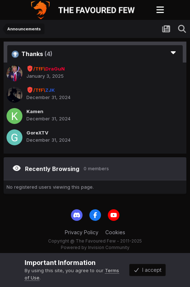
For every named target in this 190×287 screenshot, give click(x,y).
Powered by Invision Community (95, 247)
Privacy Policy (81, 232)
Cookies (115, 232)
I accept (147, 270)
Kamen (34, 111)
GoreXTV (37, 133)
